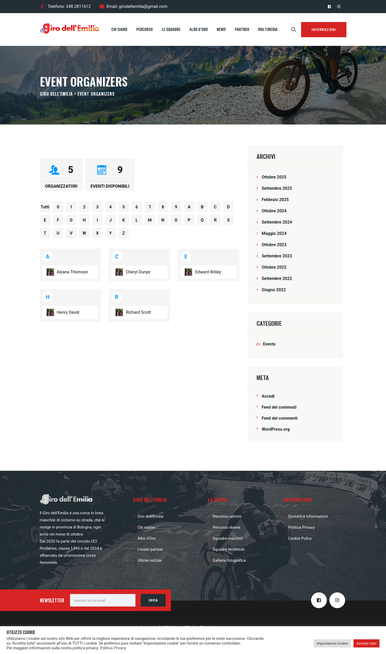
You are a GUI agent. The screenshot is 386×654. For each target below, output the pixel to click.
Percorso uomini (227, 516)
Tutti (45, 206)
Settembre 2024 (277, 222)
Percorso (144, 29)
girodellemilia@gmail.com (143, 6)
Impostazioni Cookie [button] (332, 643)
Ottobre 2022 (274, 267)
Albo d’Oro (198, 29)
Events (269, 344)
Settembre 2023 (277, 255)
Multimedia (268, 29)
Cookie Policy (300, 538)
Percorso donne (226, 527)
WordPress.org (276, 429)
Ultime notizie (149, 560)
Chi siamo (119, 29)
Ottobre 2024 (274, 210)
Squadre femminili (228, 549)
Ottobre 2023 (274, 244)
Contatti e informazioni (308, 516)
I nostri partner (150, 549)
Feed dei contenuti (279, 407)
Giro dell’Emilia (151, 516)
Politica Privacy (301, 527)
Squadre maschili (228, 538)
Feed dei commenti (280, 418)
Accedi (268, 396)
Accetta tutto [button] (366, 643)
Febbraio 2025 (275, 199)
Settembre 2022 (277, 278)
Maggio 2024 (274, 233)
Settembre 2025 (277, 188)
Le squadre (171, 29)
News (221, 29)
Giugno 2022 (274, 289)
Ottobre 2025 (274, 177)
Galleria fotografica (229, 560)
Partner (242, 29)
